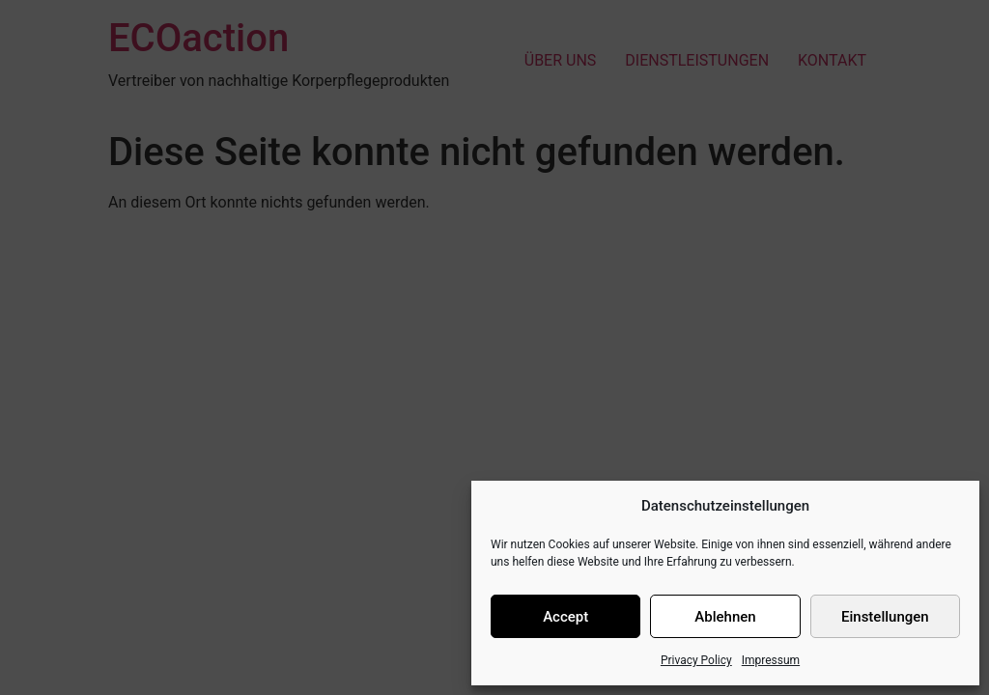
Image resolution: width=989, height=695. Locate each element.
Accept (565, 617)
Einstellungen (885, 617)
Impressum (771, 660)
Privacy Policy (696, 660)
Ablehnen (724, 617)
